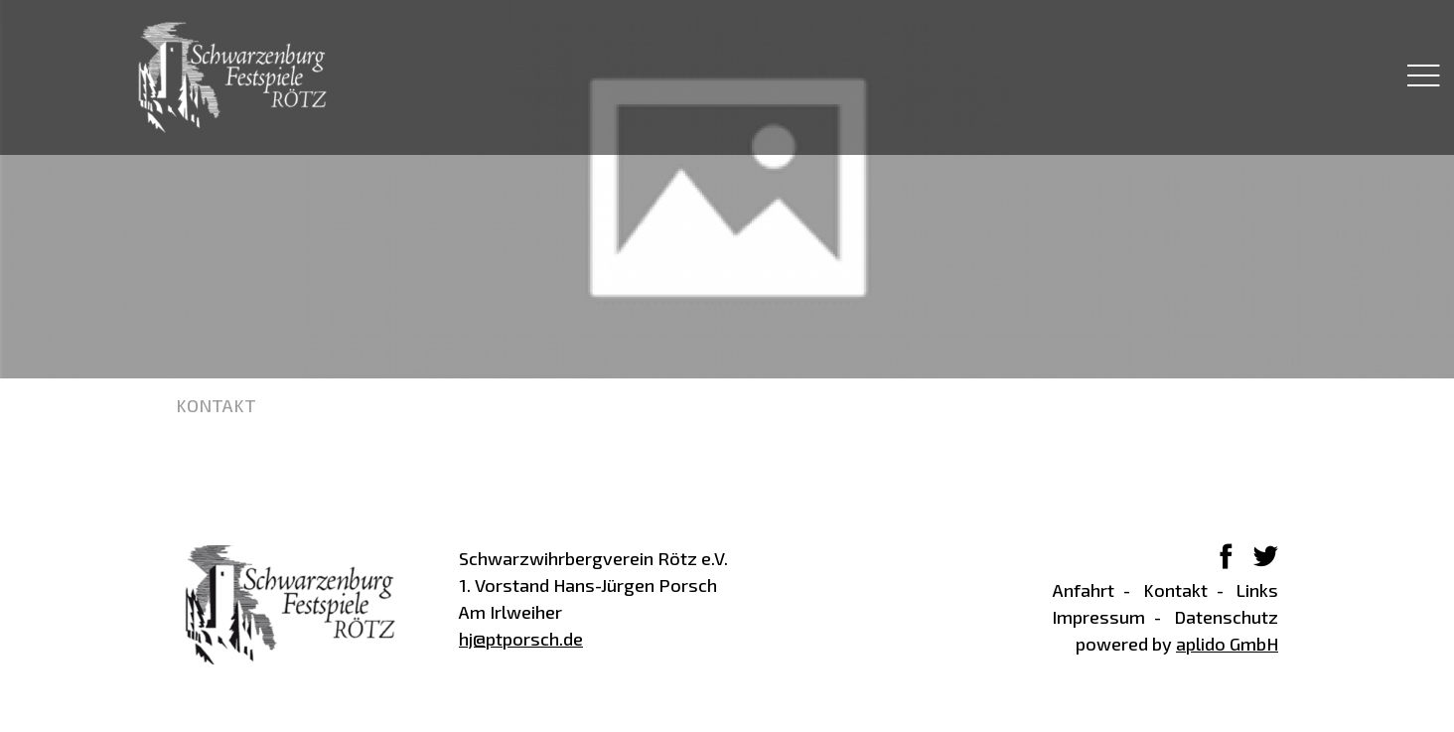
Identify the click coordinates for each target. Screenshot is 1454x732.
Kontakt (1175, 590)
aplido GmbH (1227, 644)
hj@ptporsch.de (521, 639)
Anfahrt (1083, 590)
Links (1257, 590)
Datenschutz (1226, 617)
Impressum (1098, 617)
